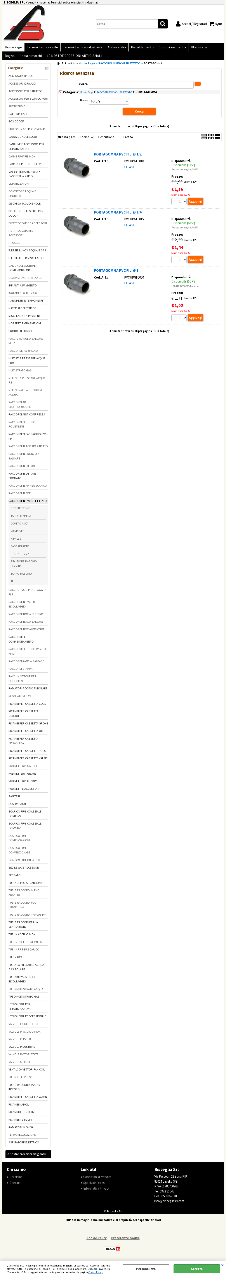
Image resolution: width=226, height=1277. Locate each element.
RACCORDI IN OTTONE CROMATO (22, 477)
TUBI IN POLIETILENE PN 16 (25, 944)
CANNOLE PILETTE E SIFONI (25, 166)
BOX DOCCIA (16, 123)
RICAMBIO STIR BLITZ (22, 1114)
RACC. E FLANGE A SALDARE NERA (26, 342)
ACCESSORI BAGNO (21, 78)
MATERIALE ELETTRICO (23, 310)
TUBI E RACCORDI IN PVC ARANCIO (24, 894)
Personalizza (146, 1269)
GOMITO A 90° (20, 525)
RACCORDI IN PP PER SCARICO (28, 487)
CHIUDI (222, 1265)
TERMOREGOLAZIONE (22, 1137)
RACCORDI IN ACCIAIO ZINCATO (28, 448)
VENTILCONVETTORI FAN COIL (27, 1071)
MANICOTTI (17, 533)
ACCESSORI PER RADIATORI (26, 93)
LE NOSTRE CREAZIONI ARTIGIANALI (58, 57)
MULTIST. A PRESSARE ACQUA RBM (27, 362)
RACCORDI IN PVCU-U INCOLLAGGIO (22, 606)
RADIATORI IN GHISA (21, 1129)
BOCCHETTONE (20, 510)
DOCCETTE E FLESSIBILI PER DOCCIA (26, 215)
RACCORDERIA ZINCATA (23, 353)
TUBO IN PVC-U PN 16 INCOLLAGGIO (22, 981)
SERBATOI (15, 877)
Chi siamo (16, 1179)
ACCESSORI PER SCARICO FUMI (28, 100)
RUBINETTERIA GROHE (22, 775)
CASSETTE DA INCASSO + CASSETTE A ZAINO (24, 175)
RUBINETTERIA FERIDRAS (24, 783)
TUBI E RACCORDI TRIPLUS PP (27, 916)
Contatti (15, 1185)
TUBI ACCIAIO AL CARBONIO (26, 885)
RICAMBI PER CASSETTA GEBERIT (23, 715)
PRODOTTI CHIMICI (20, 333)
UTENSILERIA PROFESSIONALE (27, 1018)
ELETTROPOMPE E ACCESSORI (28, 225)
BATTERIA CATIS (18, 116)
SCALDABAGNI (17, 806)
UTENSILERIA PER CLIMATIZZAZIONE (20, 1008)
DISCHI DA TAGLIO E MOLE (25, 205)
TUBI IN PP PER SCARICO (24, 951)
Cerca (83, 86)
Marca (84, 102)
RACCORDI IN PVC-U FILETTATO (28, 503)
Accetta (197, 1269)
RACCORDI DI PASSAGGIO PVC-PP (28, 438)
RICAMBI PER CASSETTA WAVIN (28, 1099)
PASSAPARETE (20, 548)
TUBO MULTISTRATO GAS (24, 998)
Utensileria (196, 48)
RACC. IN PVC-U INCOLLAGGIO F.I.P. (27, 594)
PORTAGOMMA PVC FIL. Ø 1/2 (118, 156)
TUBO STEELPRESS (21, 1079)
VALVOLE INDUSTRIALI (22, 1049)
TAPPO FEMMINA (21, 518)
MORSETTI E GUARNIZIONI (25, 325)
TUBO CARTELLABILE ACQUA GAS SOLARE (26, 969)
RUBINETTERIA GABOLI (23, 768)
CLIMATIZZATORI (19, 185)
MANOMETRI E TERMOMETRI (26, 302)
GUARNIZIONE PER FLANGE (25, 280)
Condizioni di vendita (97, 1179)
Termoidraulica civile (41, 48)
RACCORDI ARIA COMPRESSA (27, 416)
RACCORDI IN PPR (20, 495)
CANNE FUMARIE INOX (22, 158)
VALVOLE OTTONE (20, 1064)
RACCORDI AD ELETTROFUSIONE (20, 406)
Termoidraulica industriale (81, 48)
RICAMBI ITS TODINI (20, 1121)
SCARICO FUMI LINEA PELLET (26, 862)
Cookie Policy (95, 1272)
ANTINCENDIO (17, 108)
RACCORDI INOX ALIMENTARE (27, 631)
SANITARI (14, 798)
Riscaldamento (140, 48)
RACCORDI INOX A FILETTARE (26, 616)
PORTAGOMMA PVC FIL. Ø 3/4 (118, 214)
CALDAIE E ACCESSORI (23, 139)
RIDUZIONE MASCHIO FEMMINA (24, 565)
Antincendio (115, 48)
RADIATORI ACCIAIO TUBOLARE (28, 690)
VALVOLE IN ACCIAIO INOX (24, 1033)
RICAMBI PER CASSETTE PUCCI (28, 752)
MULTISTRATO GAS (20, 372)
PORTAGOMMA (20, 556)
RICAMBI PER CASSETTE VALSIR (28, 760)
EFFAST (129, 169)
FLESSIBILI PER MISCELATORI (26, 260)
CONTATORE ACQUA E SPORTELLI (22, 195)
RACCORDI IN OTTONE (22, 468)
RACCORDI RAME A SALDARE (26, 663)
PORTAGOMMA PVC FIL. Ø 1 (116, 272)
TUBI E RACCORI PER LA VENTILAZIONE (23, 926)
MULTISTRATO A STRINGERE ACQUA (26, 394)
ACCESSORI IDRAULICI (22, 85)
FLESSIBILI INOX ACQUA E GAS (27, 252)
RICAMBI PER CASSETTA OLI (26, 733)
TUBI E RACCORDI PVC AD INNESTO (24, 1088)
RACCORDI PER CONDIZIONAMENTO (21, 641)
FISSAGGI (14, 245)
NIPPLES (16, 540)
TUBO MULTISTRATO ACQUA (26, 991)
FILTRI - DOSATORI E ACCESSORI (21, 235)
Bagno (214, 48)
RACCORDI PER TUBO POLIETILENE (22, 426)
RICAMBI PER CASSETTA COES (27, 706)
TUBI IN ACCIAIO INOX (22, 936)
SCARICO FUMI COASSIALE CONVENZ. (25, 827)
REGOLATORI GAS (20, 698)
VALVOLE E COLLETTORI (23, 1026)
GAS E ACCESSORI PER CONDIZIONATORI (23, 270)
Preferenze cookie (125, 1240)
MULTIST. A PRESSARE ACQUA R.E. (27, 382)
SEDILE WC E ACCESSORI (24, 869)
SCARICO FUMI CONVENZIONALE (19, 852)
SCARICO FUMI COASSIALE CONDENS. (25, 815)
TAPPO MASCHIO (21, 576)
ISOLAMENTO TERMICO (23, 295)
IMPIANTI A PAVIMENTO (23, 287)
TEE (13, 583)
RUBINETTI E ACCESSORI (24, 791)
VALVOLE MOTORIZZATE (23, 1056)
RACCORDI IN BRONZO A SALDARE (24, 458)
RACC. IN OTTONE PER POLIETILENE (22, 680)
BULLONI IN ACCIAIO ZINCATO (27, 131)
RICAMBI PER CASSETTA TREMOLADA (23, 742)
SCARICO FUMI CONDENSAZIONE (20, 840)
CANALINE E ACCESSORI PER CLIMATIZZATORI (26, 148)
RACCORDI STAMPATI (22, 671)
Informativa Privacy (96, 1190)
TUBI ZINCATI (16, 959)
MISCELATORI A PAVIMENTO (26, 318)
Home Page (13, 48)
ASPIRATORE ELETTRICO (24, 1144)
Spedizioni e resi (94, 1185)
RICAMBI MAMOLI (19, 1106)
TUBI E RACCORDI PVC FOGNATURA (22, 907)
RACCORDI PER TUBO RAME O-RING (28, 653)
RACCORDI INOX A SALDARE (26, 623)
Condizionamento (169, 48)
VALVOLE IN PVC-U (20, 1041)
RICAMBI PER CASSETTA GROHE (28, 725)
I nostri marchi (16, 57)
